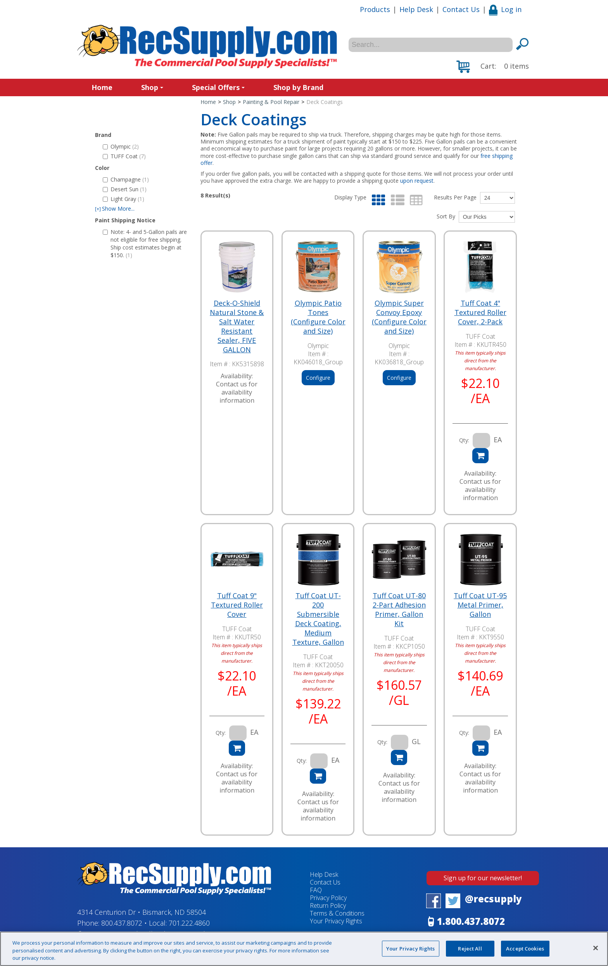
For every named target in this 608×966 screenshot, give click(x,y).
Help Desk (416, 9)
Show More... (115, 208)
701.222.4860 (189, 923)
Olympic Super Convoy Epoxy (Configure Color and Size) (399, 317)
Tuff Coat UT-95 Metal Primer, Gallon (480, 605)
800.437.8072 (121, 923)
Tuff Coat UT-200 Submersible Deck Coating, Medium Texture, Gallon (318, 619)
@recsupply (493, 898)
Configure (318, 377)
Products (375, 9)
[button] (492, 67)
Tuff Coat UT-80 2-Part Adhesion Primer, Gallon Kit (399, 609)
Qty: (464, 440)
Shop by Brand (298, 87)
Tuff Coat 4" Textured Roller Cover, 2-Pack (480, 312)
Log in (505, 9)
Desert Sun (125, 189)
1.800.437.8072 (471, 921)
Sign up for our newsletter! (483, 878)
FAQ (316, 890)
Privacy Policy (328, 897)
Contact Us (461, 9)
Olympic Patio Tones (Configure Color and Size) (318, 317)
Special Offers (218, 87)
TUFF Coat (124, 156)
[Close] (595, 947)
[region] (304, 948)
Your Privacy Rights (336, 921)
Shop (152, 87)
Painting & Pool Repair (271, 102)
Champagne (126, 179)
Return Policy (328, 905)
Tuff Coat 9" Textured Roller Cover (237, 605)
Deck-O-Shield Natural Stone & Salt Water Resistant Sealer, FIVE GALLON (237, 326)
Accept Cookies (525, 948)
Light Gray (123, 199)
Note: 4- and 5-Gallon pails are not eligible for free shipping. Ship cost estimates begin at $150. (145, 243)
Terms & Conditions (337, 913)
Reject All (470, 948)
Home (102, 87)
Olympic (121, 146)
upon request (417, 180)
